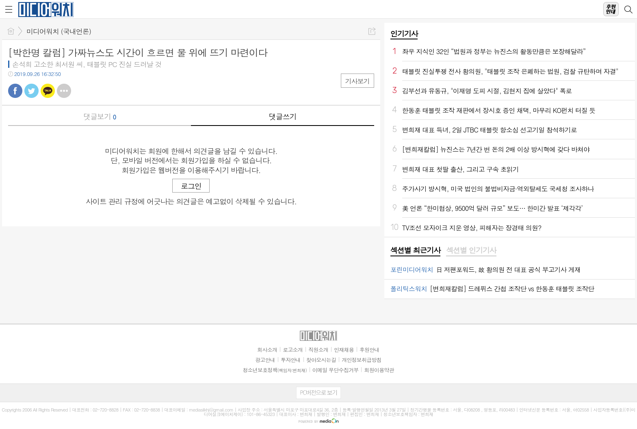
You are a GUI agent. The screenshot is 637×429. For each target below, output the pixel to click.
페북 (15, 91)
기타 (64, 91)
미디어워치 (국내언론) (58, 31)
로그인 (191, 186)
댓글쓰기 (283, 116)
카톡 (48, 91)
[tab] (415, 250)
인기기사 (404, 33)
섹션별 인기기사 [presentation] (471, 250)
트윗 (31, 91)
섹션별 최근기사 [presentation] (415, 250)
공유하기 (372, 31)
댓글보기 (99, 116)
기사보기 (357, 81)
